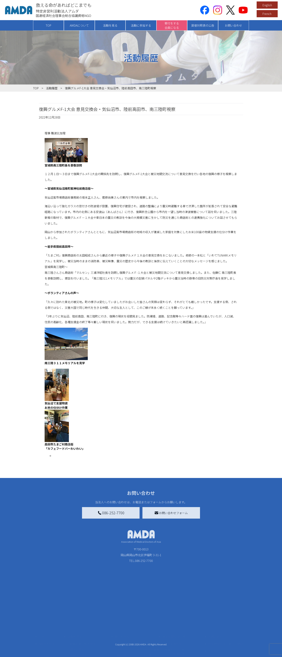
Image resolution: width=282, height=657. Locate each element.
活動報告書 (48, 650)
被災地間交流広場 (173, 630)
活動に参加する (141, 25)
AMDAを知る (47, 637)
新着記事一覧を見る (83, 637)
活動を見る (110, 25)
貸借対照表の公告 (202, 25)
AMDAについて (79, 25)
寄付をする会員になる (172, 25)
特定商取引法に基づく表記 (225, 637)
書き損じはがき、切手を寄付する (137, 650)
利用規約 (214, 644)
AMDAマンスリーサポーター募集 (138, 642)
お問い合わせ (233, 25)
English (267, 5)
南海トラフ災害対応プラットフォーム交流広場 (184, 644)
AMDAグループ (50, 644)
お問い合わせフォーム (171, 513)
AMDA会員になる (128, 637)
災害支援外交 (173, 637)
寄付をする (122, 630)
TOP (48, 25)
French (266, 14)
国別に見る (77, 642)
